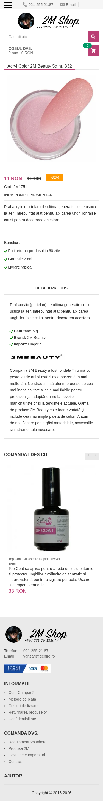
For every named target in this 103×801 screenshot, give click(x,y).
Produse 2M (19, 748)
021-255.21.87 (38, 4)
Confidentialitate (22, 719)
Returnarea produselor (28, 712)
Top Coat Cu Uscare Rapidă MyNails (35, 559)
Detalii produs (51, 288)
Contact (15, 761)
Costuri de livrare (23, 706)
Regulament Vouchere (28, 742)
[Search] (93, 36)
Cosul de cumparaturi (27, 755)
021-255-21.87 (35, 651)
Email (68, 4)
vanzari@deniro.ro (39, 656)
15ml (12, 564)
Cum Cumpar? (21, 692)
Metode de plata (22, 699)
